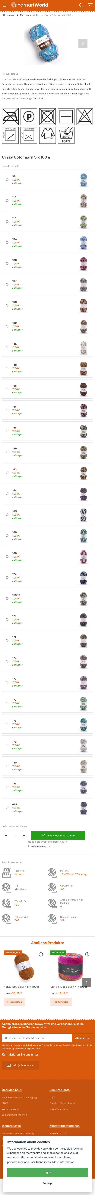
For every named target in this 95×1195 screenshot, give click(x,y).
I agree (48, 1172)
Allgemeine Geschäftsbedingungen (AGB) (20, 1100)
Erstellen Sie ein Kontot (62, 1103)
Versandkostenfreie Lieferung (18, 1133)
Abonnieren (82, 1037)
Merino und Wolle (29, 15)
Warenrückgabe (10, 1109)
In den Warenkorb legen (58, 835)
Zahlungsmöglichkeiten (14, 1114)
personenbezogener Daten (27, 1048)
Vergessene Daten (59, 1109)
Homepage (8, 15)
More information (63, 1162)
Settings (47, 1183)
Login (52, 1097)
